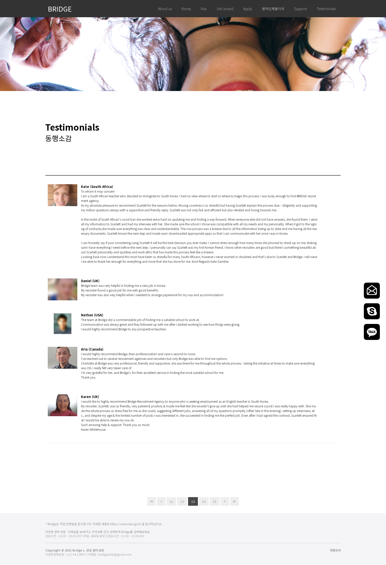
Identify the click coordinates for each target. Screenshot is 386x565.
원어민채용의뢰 (273, 8)
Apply (247, 8)
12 (180, 500)
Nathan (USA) (92, 315)
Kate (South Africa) (97, 186)
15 (213, 500)
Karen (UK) (90, 396)
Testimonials (326, 8)
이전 (161, 501)
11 (169, 500)
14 (202, 500)
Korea (186, 8)
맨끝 (234, 501)
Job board (224, 8)
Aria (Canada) (92, 349)
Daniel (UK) (90, 280)
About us (165, 8)
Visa (204, 8)
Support (300, 8)
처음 (151, 501)
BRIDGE (60, 9)
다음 (225, 501)
